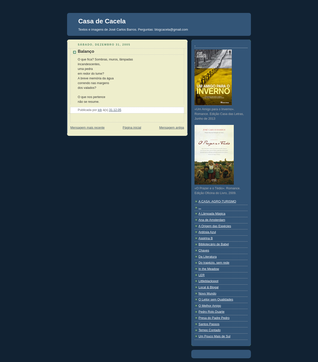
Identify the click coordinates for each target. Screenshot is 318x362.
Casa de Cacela (102, 21)
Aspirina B (206, 238)
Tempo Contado (210, 330)
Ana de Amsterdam (212, 220)
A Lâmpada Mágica (212, 213)
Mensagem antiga (171, 127)
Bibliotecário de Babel (214, 244)
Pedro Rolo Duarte (211, 311)
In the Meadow (209, 269)
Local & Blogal (209, 287)
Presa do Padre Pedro (214, 318)
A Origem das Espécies (215, 226)
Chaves (204, 250)
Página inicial (132, 127)
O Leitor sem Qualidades (216, 299)
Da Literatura (208, 257)
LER (202, 275)
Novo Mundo (207, 293)
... (200, 207)
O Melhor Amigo (210, 306)
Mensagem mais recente (87, 127)
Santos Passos (209, 324)
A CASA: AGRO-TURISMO (217, 201)
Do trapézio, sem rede (214, 262)
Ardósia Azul (207, 232)
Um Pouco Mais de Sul (214, 336)
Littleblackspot (208, 281)
